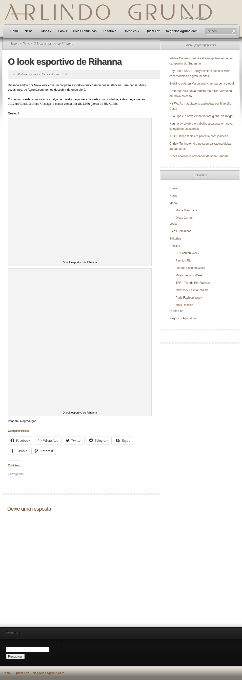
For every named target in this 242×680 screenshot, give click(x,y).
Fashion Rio (183, 260)
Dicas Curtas (184, 217)
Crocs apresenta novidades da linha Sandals (198, 156)
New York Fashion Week (192, 290)
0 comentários (50, 74)
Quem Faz (153, 31)
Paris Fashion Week (189, 297)
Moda (46, 31)
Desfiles (132, 31)
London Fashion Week (190, 268)
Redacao (23, 74)
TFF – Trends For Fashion (193, 283)
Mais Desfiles (184, 305)
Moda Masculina (186, 210)
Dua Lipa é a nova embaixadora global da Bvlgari (201, 116)
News (28, 31)
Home (14, 31)
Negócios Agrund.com (182, 31)
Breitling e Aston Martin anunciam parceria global (201, 83)
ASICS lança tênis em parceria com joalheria (198, 136)
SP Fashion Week (187, 253)
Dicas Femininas (85, 31)
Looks (62, 31)
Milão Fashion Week (189, 275)
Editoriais (109, 31)
